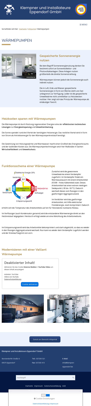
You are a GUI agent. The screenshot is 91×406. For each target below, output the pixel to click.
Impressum (38, 386)
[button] (44, 339)
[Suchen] (73, 377)
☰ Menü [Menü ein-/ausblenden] (83, 24)
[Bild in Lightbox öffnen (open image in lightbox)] (19, 66)
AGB (64, 386)
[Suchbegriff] (45, 377)
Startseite (23, 29)
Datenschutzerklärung (12, 279)
